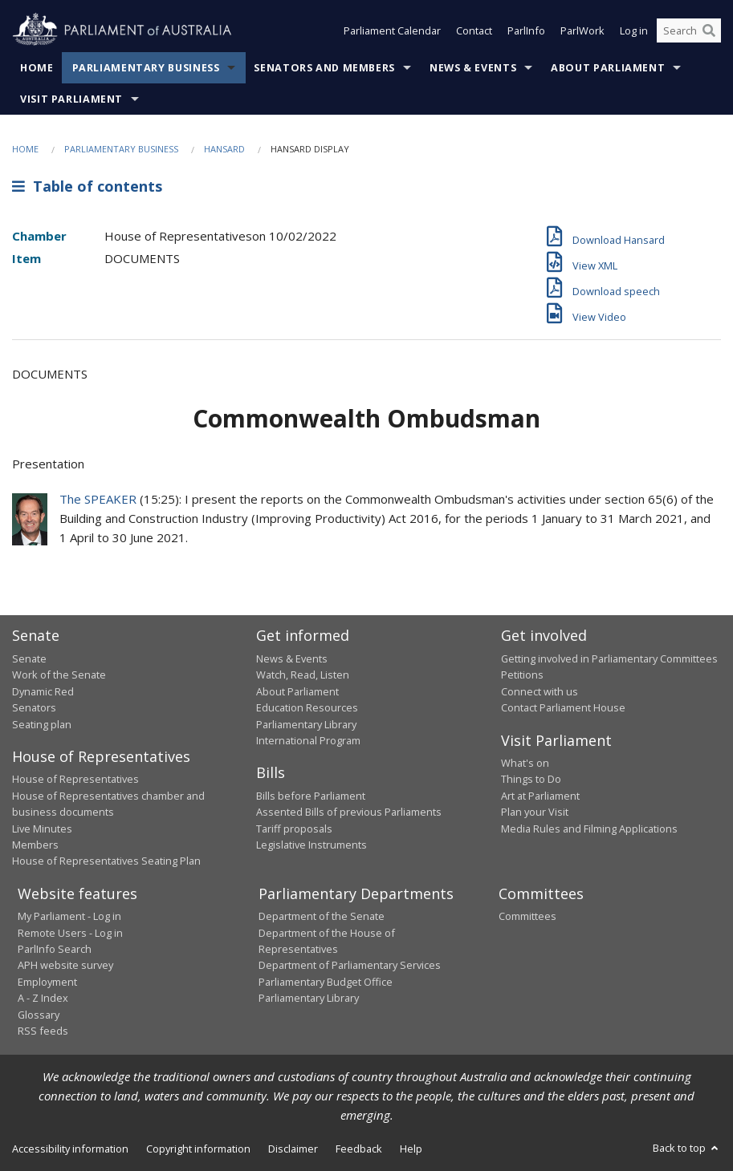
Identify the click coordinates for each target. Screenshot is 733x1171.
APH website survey (65, 965)
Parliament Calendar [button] (392, 30)
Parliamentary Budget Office (326, 981)
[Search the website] (689, 30)
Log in (634, 30)
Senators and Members (324, 68)
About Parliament (608, 68)
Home (37, 68)
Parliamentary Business (146, 68)
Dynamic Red (43, 691)
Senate (29, 658)
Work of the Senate (59, 674)
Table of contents (87, 186)
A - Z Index (43, 998)
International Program (308, 740)
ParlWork (582, 30)
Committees (527, 916)
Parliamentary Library (306, 724)
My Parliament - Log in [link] (69, 916)
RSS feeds (43, 1030)
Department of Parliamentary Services (350, 965)
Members (35, 844)
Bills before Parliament (310, 795)
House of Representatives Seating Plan (106, 860)
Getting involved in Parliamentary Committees (609, 658)
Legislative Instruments (311, 844)
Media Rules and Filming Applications (589, 828)
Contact (474, 30)
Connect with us (539, 691)
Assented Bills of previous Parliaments (349, 811)
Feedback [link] (359, 1148)
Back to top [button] (687, 1148)
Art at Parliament (540, 795)
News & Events (473, 68)
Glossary (38, 1014)
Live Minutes (42, 828)
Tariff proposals (294, 828)
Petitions (522, 674)
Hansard (224, 149)
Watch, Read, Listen (302, 674)
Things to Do (531, 779)
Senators (34, 707)
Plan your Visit (534, 811)
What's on (525, 763)
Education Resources (307, 707)
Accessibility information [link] (70, 1148)
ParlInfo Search (55, 949)
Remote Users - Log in (70, 933)
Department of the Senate (322, 916)
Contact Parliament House (563, 707)
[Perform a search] (709, 30)
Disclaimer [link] (293, 1148)
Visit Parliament (71, 99)
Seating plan (41, 724)
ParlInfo (526, 30)
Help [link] (411, 1148)
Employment (47, 981)
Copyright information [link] (198, 1148)
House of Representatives (75, 779)
